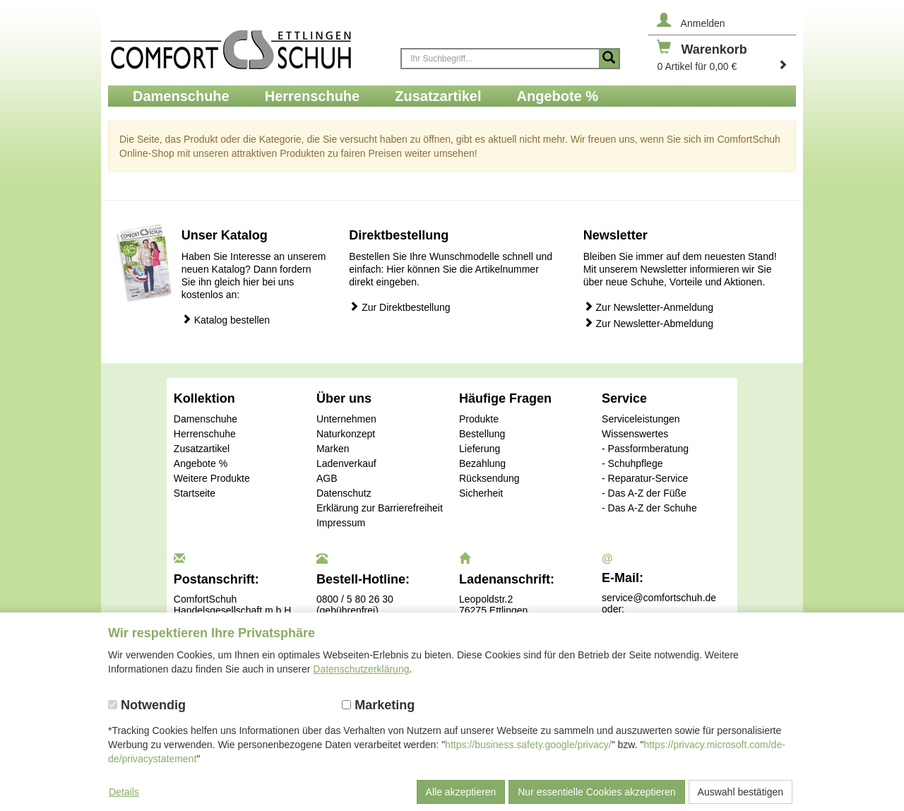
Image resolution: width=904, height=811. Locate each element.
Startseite (194, 493)
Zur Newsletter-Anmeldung (648, 307)
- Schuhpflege (632, 463)
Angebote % (200, 463)
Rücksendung (489, 478)
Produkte (479, 419)
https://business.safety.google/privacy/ (528, 744)
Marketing (378, 705)
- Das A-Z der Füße (644, 493)
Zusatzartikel (202, 448)
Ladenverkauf (346, 463)
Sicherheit (481, 493)
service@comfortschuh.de (659, 597)
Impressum (340, 522)
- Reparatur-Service (645, 478)
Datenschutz (343, 493)
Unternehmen (346, 419)
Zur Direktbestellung (399, 307)
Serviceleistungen (641, 419)
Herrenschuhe (205, 433)
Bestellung (482, 433)
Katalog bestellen (226, 320)
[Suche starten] (609, 58)
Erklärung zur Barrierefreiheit (379, 508)
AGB (327, 478)
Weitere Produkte (212, 478)
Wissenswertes (635, 433)
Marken (333, 448)
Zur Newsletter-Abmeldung (648, 323)
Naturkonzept (345, 433)
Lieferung (479, 448)
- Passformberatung (645, 448)
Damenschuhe (205, 419)
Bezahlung (482, 463)
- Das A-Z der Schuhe (649, 508)
